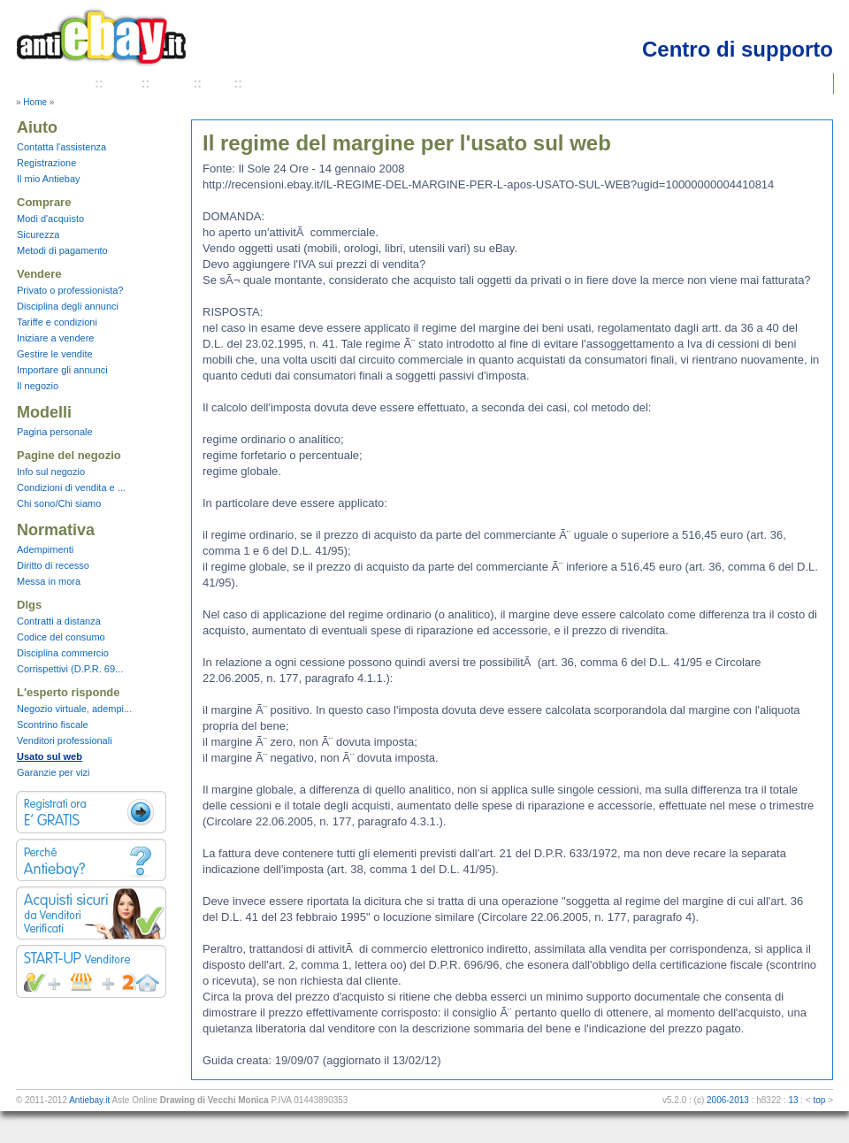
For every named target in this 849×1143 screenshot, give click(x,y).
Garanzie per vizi (53, 772)
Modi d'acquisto (50, 218)
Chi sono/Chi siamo (59, 503)
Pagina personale (55, 431)
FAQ (218, 83)
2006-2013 (728, 1100)
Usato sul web (49, 756)
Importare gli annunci (62, 369)
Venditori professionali (64, 740)
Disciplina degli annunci (68, 306)
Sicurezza (38, 234)
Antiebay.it (89, 1100)
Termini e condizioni (305, 83)
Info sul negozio (51, 471)
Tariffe (171, 83)
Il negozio (37, 385)
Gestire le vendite (55, 354)
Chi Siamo (61, 83)
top (819, 1100)
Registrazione (46, 162)
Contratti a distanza (59, 621)
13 (793, 1100)
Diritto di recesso (53, 565)
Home (35, 102)
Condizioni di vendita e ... (71, 487)
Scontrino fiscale (52, 724)
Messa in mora (48, 581)
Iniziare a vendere (55, 338)
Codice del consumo (61, 637)
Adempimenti (45, 549)
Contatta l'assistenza (61, 147)
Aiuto (122, 83)
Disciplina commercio (63, 653)
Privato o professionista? (70, 290)
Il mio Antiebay (48, 178)
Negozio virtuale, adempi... (74, 708)
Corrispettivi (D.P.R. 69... (70, 669)
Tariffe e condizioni (57, 322)
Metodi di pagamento (62, 250)
